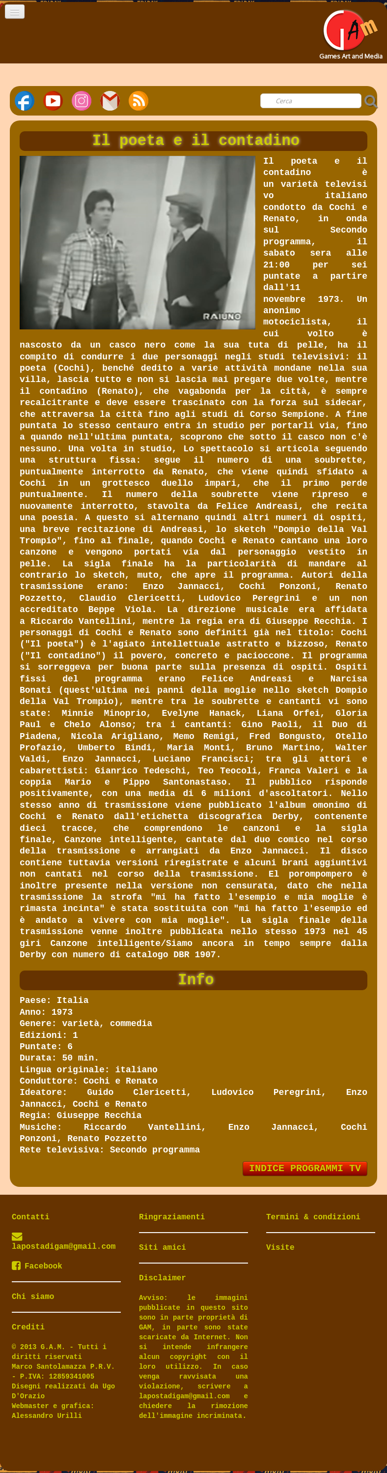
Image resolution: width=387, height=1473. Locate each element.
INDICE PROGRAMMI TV (305, 1168)
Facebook (37, 1266)
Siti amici (162, 1247)
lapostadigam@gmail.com (63, 1246)
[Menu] (15, 11)
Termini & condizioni (313, 1217)
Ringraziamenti (172, 1217)
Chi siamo (33, 1297)
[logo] (350, 31)
